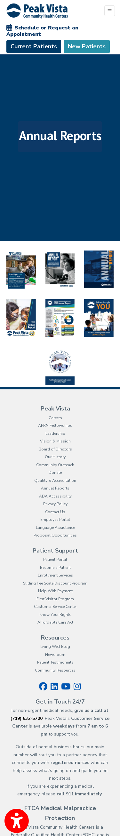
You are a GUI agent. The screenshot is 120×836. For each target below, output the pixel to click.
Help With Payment (55, 590)
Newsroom (55, 654)
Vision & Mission (55, 441)
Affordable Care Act (55, 622)
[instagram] (77, 686)
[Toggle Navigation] (109, 10)
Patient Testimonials (55, 662)
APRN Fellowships (55, 425)
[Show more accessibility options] (17, 820)
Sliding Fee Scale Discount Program (55, 583)
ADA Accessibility (55, 496)
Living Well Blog (55, 646)
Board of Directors (55, 449)
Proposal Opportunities (55, 535)
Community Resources (55, 670)
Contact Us (55, 511)
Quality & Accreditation (55, 480)
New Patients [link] (87, 46)
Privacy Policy (55, 503)
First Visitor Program (55, 598)
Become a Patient (55, 567)
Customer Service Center (55, 606)
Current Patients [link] (34, 46)
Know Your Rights (55, 614)
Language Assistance (55, 527)
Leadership (55, 433)
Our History (55, 456)
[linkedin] (54, 686)
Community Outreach (55, 464)
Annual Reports (55, 488)
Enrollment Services (55, 575)
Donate (55, 472)
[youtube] (65, 686)
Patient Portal (55, 559)
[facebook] (43, 686)
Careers (55, 417)
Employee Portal (55, 519)
